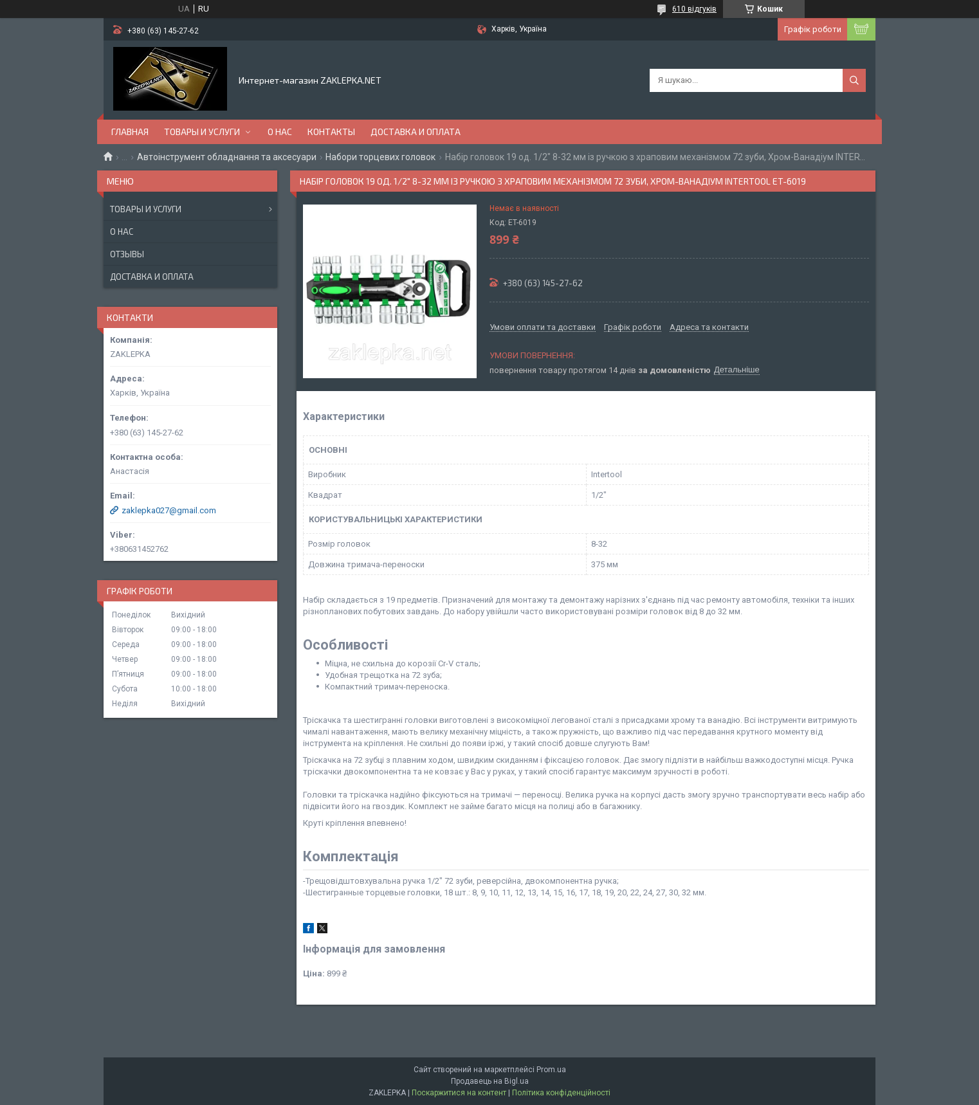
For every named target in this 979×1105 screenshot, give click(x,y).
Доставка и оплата (416, 131)
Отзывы (127, 254)
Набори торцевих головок (380, 157)
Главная (130, 131)
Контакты (331, 131)
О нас (280, 131)
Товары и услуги (202, 131)
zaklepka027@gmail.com (169, 510)
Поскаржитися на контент (459, 1092)
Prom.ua (551, 1069)
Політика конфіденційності (561, 1092)
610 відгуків (694, 9)
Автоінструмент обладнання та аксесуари (226, 157)
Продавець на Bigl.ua (490, 1081)
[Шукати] (854, 80)
